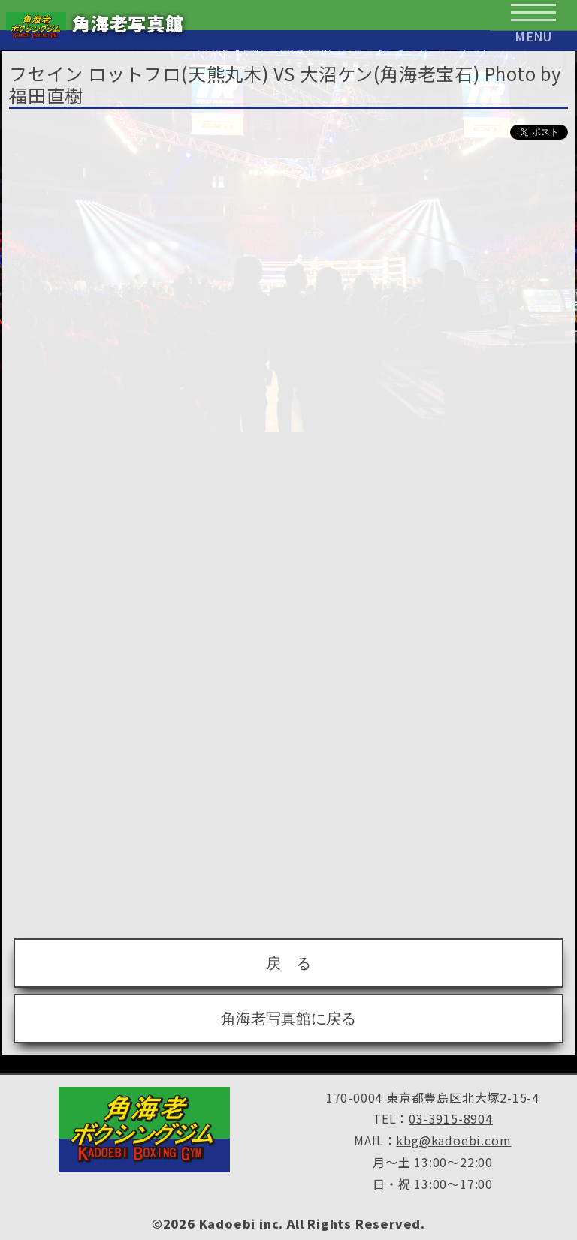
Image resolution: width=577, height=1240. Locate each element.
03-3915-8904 (451, 1118)
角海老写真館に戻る (288, 1018)
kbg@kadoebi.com (453, 1140)
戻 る (288, 963)
